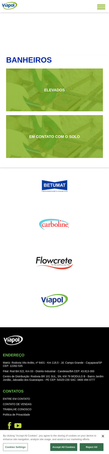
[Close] (103, 437)
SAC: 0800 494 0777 (82, 379)
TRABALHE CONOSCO (17, 409)
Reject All (91, 448)
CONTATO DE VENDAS (17, 404)
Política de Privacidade (16, 414)
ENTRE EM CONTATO (16, 398)
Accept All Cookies (63, 448)
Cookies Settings (15, 448)
